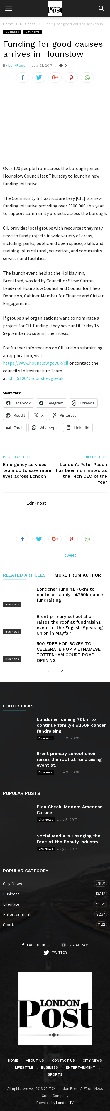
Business (12, 31)
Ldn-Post (16, 65)
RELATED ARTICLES (24, 575)
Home (8, 24)
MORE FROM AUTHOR (78, 575)
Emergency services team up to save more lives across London (27, 470)
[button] (101, 8)
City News (32, 31)
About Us (35, 1060)
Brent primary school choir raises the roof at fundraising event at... (69, 759)
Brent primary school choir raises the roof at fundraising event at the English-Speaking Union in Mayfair (70, 625)
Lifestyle (49, 904)
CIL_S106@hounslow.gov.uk (35, 378)
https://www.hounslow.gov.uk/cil (35, 363)
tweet (71, 555)
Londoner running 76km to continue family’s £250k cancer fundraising (71, 594)
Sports (49, 924)
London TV (65, 1102)
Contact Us (63, 1060)
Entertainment (49, 914)
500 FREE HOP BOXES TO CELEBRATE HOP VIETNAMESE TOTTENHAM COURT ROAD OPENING (69, 652)
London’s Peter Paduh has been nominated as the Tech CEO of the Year (81, 473)
